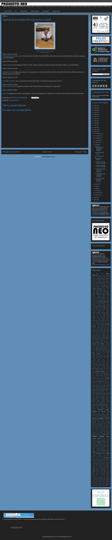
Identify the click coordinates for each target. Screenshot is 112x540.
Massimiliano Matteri (98, 159)
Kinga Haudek (104, 372)
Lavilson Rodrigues (104, 377)
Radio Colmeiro (99, 434)
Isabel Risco (101, 356)
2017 (95, 125)
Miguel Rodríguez (105, 407)
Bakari (108, 301)
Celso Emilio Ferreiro (104, 313)
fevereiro (98, 192)
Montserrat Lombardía (101, 414)
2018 (95, 123)
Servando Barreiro (97, 455)
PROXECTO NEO (16, 97)
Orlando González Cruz (100, 424)
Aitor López (95, 279)
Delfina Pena (106, 329)
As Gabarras (106, 300)
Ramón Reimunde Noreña (103, 439)
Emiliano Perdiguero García (103, 335)
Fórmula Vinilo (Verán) (9, 86)
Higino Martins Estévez (100, 349)
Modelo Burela (96, 208)
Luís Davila (104, 381)
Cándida (96, 308)
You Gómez (99, 485)
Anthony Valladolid (104, 293)
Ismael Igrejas (99, 357)
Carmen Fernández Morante (98, 312)
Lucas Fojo (94, 379)
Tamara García (100, 462)
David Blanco (100, 327)
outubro (97, 138)
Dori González (103, 333)
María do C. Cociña (104, 392)
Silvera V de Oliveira (97, 456)
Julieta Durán (106, 368)
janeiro (97, 195)
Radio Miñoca (106, 434)
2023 (95, 112)
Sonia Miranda (95, 459)
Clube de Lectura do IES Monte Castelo (100, 320)
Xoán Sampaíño (100, 478)
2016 (95, 127)
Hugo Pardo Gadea (103, 350)
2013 (95, 197)
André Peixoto (106, 286)
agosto (97, 142)
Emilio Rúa (94, 337)
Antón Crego (105, 294)
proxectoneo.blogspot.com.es (100, 214)
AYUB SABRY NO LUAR (99, 153)
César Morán (106, 314)
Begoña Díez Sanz (96, 302)
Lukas (93, 384)
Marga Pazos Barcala (98, 390)
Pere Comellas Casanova (103, 429)
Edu (96, 334)
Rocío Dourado (106, 444)
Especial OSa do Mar (9, 72)
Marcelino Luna (95, 389)
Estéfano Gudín (103, 338)
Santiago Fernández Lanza (102, 449)
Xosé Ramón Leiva (96, 483)
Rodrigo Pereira (95, 446)
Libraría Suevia (103, 378)
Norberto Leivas (96, 422)
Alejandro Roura (103, 282)
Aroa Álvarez (101, 300)
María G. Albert (95, 394)
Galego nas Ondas (98, 344)
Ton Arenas (94, 467)
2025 (95, 107)
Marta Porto (95, 403)
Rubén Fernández (96, 448)
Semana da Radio (14, 100)
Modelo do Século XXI (100, 411)
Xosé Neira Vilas (105, 482)
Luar (107, 378)
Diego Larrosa (99, 331)
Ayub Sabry (102, 301)
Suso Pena (94, 462)
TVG (93, 469)
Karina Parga (100, 371)
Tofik (103, 466)
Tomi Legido (106, 466)
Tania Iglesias (106, 462)
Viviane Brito (106, 471)
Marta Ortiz (106, 401)
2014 (95, 131)
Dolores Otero (106, 331)
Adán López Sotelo (98, 273)
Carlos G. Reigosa (102, 308)
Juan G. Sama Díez (101, 367)
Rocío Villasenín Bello (97, 445)
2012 (95, 199)
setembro (98, 140)
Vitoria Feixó (106, 470)
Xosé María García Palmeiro (102, 481)
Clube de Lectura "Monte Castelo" (100, 319)
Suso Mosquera (106, 460)
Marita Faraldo (100, 401)
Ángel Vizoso (106, 290)
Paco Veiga (104, 425)
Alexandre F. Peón (105, 283)
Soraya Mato (106, 459)
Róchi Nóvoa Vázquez (97, 444)
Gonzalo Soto (95, 346)
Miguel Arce (106, 405)
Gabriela (97, 342)
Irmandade (101, 355)
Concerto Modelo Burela (98, 323)
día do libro (94, 330)
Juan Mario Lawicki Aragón (100, 367)
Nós (16, 11)
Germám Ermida (98, 345)
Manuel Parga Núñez (97, 388)
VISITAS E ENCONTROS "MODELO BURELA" (99, 148)
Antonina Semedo (96, 295)
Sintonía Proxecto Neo (98, 254)
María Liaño (98, 396)
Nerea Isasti (98, 417)
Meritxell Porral (100, 405)
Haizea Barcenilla (102, 346)
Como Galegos (95, 321)
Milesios (94, 408)
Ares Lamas (94, 300)
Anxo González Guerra (103, 298)
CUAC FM (104, 324)
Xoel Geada (106, 478)
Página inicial (47, 152)
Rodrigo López (106, 445)
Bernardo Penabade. (101, 305)
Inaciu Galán (105, 353)
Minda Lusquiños (101, 408)
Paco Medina (98, 425)
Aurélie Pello (95, 301)
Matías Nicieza (102, 404)
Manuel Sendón (105, 388)
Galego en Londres (104, 342)
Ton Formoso (101, 467)
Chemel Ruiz (95, 316)
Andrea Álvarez (96, 287)
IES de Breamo (103, 352)
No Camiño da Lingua (102, 419)
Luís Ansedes (98, 381)
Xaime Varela (103, 473)
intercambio (95, 355)
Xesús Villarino (105, 477)
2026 (95, 105)
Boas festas (99, 306)
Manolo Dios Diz (98, 386)
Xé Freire (100, 475)
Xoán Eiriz (94, 478)
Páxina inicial (7, 11)
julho (96, 144)
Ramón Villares (95, 441)
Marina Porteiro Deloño (98, 400)
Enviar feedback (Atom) (48, 156)
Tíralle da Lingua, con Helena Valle (12, 56)
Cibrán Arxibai (100, 317)
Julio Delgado (95, 370)
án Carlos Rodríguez (102, 285)
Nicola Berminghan (98, 418)
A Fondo (5, 93)
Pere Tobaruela (95, 430)
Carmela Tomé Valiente (103, 310)
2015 (95, 129)
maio (96, 186)
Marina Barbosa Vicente (97, 398)
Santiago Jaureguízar (97, 450)
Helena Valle (99, 348)
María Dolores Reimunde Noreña (100, 393)
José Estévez (106, 363)
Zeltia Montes (105, 485)
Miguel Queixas (96, 407)
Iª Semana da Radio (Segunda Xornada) (100, 175)
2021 (95, 116)
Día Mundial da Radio (102, 330)
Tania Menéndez (95, 463)
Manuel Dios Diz (105, 386)
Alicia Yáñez (95, 285)
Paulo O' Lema (99, 428)
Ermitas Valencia (101, 337)
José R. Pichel (102, 365)
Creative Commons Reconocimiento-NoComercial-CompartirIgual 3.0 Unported (100, 211)
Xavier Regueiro (100, 474)
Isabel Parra (95, 356)
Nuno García (103, 422)
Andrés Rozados (97, 289)
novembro (98, 135)
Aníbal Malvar (106, 291)
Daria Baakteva (101, 326)
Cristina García (99, 324)
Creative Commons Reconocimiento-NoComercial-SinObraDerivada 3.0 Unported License (100, 259)
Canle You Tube (35, 11)
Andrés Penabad (105, 287)
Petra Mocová (103, 430)
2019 (95, 121)
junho (97, 184)
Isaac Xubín (106, 355)
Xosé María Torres (96, 482)
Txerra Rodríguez (101, 468)
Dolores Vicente (96, 333)
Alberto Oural (101, 280)
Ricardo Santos (105, 442)
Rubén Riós (104, 448)
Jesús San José (101, 360)
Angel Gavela (99, 290)
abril (96, 188)
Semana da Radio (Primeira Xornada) (99, 180)
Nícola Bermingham (105, 417)
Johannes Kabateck (100, 361)
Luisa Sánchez (106, 382)
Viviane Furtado (95, 473)
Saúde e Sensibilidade (101, 452)
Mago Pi (105, 385)
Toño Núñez (106, 467)
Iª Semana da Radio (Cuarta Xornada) (100, 166)
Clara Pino (106, 317)
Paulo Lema (99, 426)
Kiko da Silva (98, 372)
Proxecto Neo (103, 206)
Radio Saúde (23, 11)
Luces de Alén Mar (102, 379)
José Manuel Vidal (96, 364)
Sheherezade (106, 455)
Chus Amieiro (103, 316)
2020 (95, 118)
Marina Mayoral (106, 398)
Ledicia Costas (96, 378)
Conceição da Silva (104, 321)
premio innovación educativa (99, 433)
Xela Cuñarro (106, 475)
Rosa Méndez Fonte (105, 446)
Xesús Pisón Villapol (97, 477)
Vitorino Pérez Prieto (97, 471)
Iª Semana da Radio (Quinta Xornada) (100, 162)
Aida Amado (104, 276)
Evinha (97, 339)
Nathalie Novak (103, 415)
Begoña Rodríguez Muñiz (98, 304)
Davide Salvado (99, 329)
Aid (100, 276)
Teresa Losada (98, 466)
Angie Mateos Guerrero (97, 291)
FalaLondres (102, 339)
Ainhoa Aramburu (105, 278)
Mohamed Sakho (96, 413)
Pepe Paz (94, 429)
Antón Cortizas (96, 294)
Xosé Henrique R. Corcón (97, 479)
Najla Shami (97, 415)
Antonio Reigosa (101, 297)
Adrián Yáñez (102, 275)
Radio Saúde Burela (100, 437)
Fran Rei (101, 341)
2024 (95, 110)
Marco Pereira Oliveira (104, 389)
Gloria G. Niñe (106, 345)
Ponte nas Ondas (104, 432)
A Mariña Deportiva (8, 65)
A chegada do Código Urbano (11, 81)
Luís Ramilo (99, 382)
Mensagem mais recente (11, 152)
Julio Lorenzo (103, 370)
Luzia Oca (98, 384)
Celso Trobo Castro (97, 314)
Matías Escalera (95, 404)
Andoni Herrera (99, 286)
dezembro (98, 133)
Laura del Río (99, 375)
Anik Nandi (95, 293)
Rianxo (99, 442)
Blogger (69, 536)
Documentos (45, 11)
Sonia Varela (101, 459)
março (97, 190)
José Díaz (100, 363)
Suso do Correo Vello (97, 460)
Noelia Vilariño (105, 421)
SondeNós (106, 457)
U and (103, 255)
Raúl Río (100, 441)
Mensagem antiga (81, 152)
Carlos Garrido (102, 309)
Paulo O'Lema (106, 428)
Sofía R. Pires (99, 457)
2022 (95, 114)
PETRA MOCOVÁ (99, 156)
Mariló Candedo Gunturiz (103, 397)
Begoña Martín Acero (104, 302)
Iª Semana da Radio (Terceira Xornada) (100, 170)
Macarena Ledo (99, 385)
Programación (56, 11)
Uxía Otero (100, 470)
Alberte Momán (101, 279)
